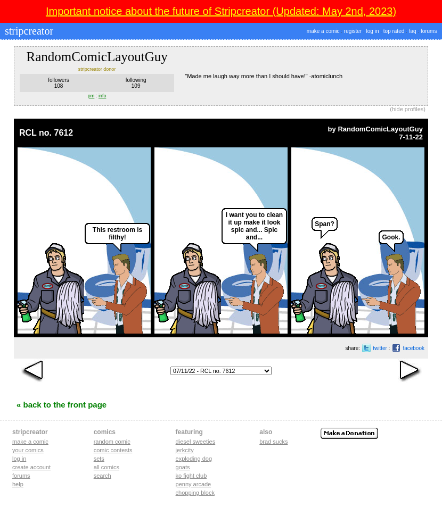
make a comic (323, 31)
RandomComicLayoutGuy (380, 129)
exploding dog (194, 458)
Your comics (28, 450)
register (353, 31)
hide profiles (407, 109)
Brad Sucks (273, 441)
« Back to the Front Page (62, 404)
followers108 (58, 83)
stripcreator (27, 31)
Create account (31, 467)
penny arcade (193, 484)
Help (17, 484)
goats (183, 467)
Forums (21, 475)
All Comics (106, 467)
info (103, 95)
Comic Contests (113, 450)
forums (429, 31)
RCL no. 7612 (46, 132)
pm (91, 95)
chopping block (195, 492)
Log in (19, 458)
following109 (136, 83)
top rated (393, 31)
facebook (413, 348)
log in (372, 31)
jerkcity (185, 450)
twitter (380, 348)
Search (102, 475)
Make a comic (30, 441)
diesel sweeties (196, 441)
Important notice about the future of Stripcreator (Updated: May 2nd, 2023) (221, 11)
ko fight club (191, 475)
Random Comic (112, 441)
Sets (99, 458)
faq (412, 31)
